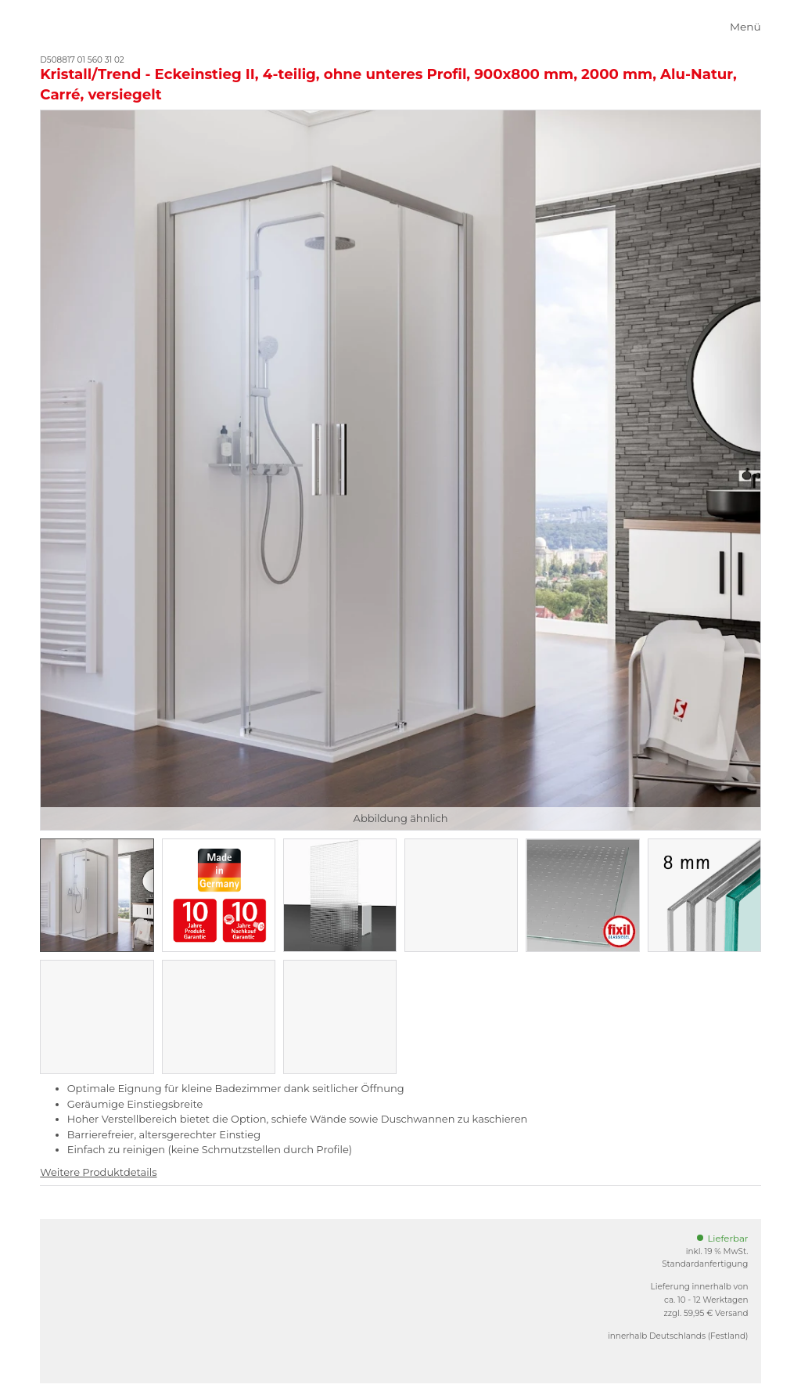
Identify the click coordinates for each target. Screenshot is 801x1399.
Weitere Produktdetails (98, 1172)
